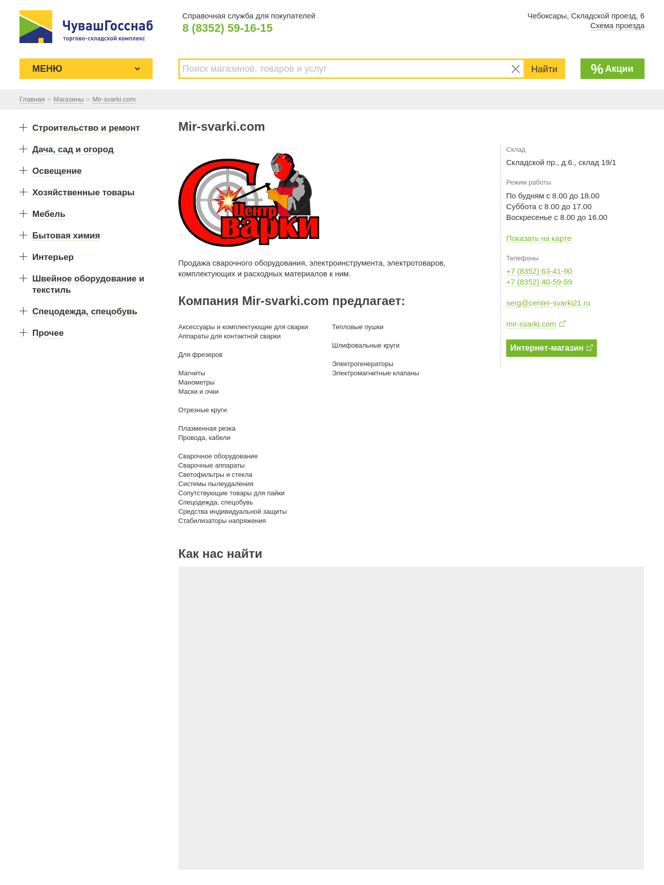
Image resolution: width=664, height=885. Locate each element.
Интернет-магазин (551, 348)
